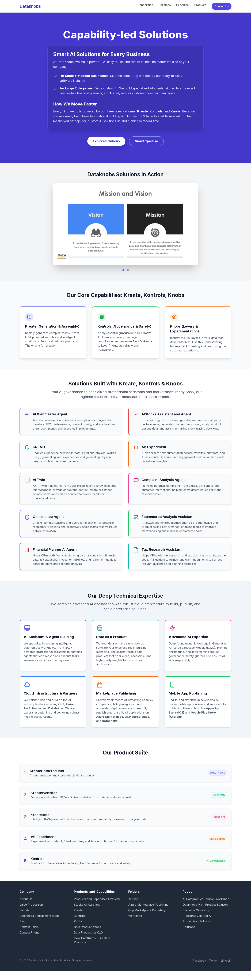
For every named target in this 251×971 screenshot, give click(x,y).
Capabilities (145, 5)
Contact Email (29, 927)
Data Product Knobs (87, 927)
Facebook (199, 960)
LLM (28, 337)
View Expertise (146, 141)
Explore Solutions (106, 141)
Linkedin (226, 960)
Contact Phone (29, 932)
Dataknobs (30, 6)
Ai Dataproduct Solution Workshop (206, 899)
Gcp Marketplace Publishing (147, 910)
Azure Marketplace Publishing (148, 904)
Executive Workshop (196, 910)
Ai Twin (133, 899)
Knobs (78, 921)
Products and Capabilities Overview (97, 899)
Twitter (213, 960)
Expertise (182, 5)
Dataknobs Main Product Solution (205, 904)
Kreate (78, 910)
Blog (22, 921)
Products (200, 5)
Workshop (135, 915)
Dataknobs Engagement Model (40, 915)
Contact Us (221, 6)
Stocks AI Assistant (87, 904)
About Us (26, 899)
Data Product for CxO (88, 932)
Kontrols (79, 915)
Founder (25, 910)
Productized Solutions (197, 921)
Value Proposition (31, 904)
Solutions (165, 5)
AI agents (156, 88)
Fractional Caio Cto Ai (197, 915)
